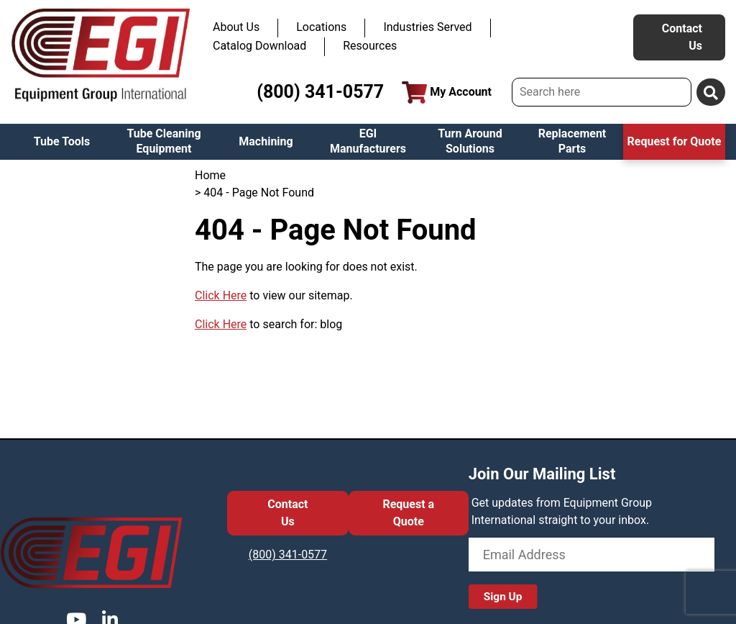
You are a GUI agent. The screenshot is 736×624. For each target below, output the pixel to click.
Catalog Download (259, 46)
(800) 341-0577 (320, 91)
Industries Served (427, 27)
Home (210, 175)
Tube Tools (62, 141)
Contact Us (682, 37)
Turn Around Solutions (470, 141)
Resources (370, 46)
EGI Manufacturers (368, 141)
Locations (321, 27)
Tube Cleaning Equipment (163, 141)
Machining (266, 141)
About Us (236, 27)
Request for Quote (674, 141)
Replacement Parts (572, 141)
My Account (447, 92)
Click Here (221, 295)
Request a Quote (408, 512)
